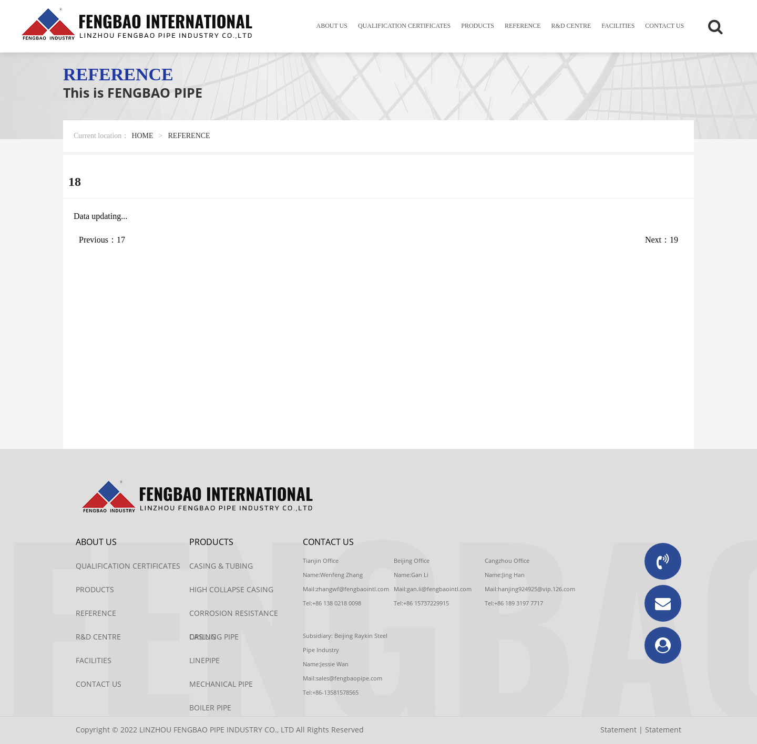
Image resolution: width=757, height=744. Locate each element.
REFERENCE (523, 25)
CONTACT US (664, 25)
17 (121, 239)
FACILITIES (618, 25)
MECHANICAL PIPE (221, 684)
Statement (618, 730)
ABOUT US (331, 25)
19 (674, 239)
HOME (142, 136)
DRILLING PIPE (214, 637)
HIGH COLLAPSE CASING (231, 589)
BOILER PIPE (210, 707)
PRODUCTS (477, 25)
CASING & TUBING (221, 566)
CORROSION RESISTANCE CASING (233, 616)
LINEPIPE (204, 660)
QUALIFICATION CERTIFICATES (404, 25)
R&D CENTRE (571, 25)
